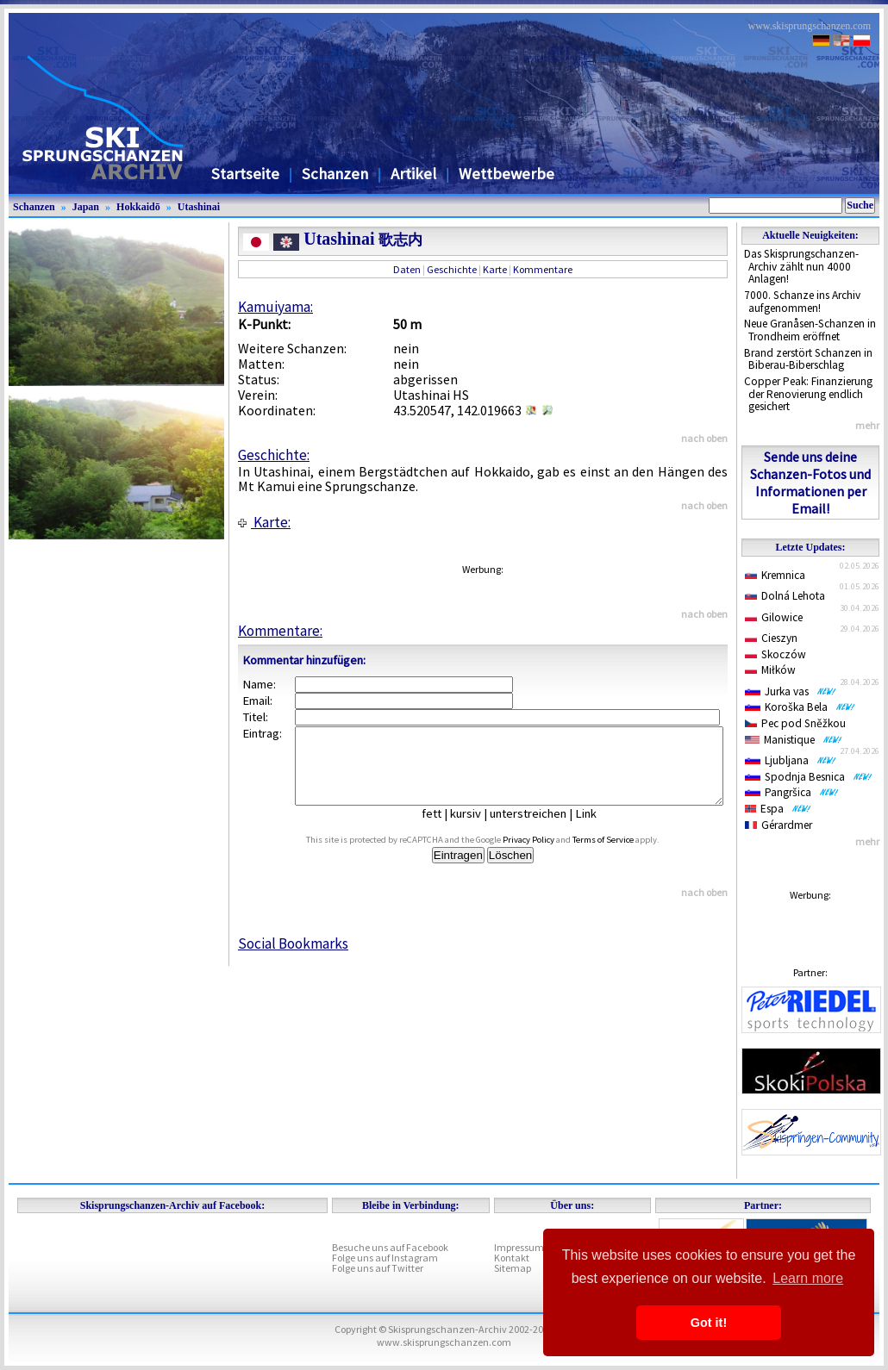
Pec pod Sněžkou (795, 723)
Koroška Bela (800, 707)
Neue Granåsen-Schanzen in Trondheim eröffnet (810, 330)
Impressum (519, 1247)
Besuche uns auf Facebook (390, 1247)
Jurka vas (790, 691)
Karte (495, 269)
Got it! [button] (709, 1323)
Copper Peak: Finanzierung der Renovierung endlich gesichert (808, 394)
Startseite (245, 174)
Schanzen (335, 174)
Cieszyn (771, 638)
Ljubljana (790, 760)
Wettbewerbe (506, 174)
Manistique (793, 739)
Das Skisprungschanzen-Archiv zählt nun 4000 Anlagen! (801, 266)
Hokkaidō (138, 207)
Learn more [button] (807, 1278)
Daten (407, 269)
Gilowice (774, 617)
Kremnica (775, 575)
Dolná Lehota (785, 595)
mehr (867, 425)
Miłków (770, 670)
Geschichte (452, 269)
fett (444, 829)
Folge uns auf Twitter (377, 1267)
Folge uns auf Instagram (385, 1257)
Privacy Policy (548, 855)
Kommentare (542, 269)
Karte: (264, 522)
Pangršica (792, 792)
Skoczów (775, 654)
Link (599, 829)
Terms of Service (622, 855)
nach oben (704, 438)
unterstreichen (541, 829)
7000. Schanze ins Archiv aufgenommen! (802, 301)
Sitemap (512, 1267)
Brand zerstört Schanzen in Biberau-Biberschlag (808, 359)
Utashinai (199, 207)
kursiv (478, 829)
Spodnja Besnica (808, 776)
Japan (85, 207)
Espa (778, 808)
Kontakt (511, 1257)
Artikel (413, 174)
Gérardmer (778, 825)
